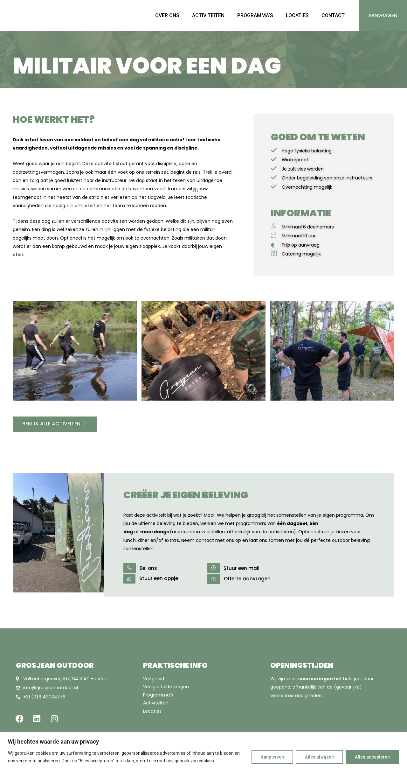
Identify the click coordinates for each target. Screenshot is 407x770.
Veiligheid (153, 679)
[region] (203, 751)
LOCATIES (297, 15)
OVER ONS (167, 15)
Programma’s (158, 695)
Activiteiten (156, 703)
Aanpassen (272, 757)
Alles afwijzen (319, 757)
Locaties (152, 711)
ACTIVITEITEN (208, 15)
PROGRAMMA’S (255, 15)
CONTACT (333, 15)
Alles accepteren (372, 757)
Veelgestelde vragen (166, 686)
